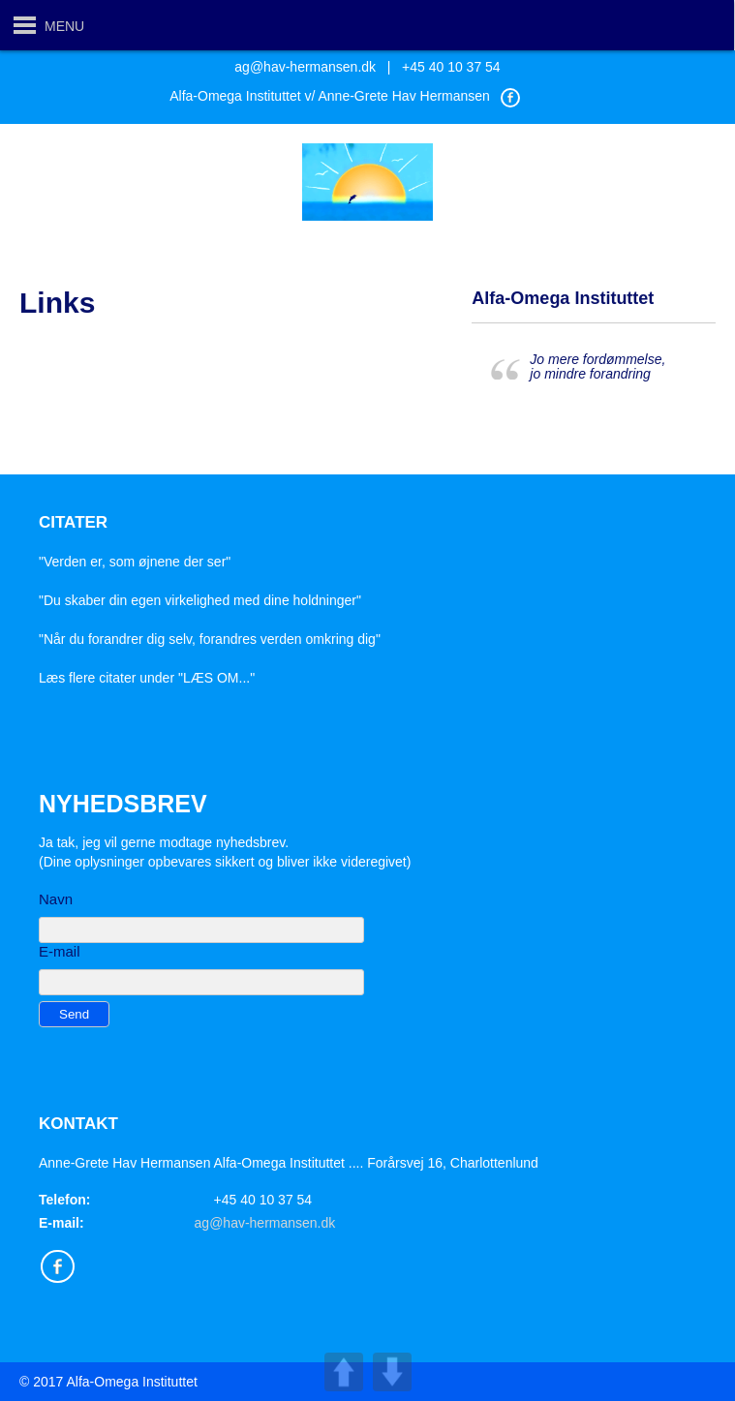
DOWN (392, 1372)
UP (343, 1372)
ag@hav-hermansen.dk (305, 67)
